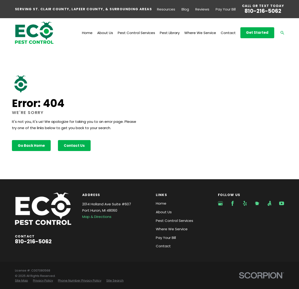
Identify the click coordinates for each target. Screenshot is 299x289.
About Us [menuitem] (105, 32)
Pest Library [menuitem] (170, 32)
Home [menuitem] (87, 32)
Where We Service (172, 229)
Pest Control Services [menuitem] (136, 32)
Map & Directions (96, 216)
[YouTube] (281, 203)
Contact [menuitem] (228, 32)
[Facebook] (232, 203)
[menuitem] (21, 281)
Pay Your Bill (226, 9)
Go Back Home (31, 145)
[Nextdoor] (257, 203)
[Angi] (269, 203)
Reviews (202, 9)
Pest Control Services (174, 220)
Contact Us (74, 145)
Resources (166, 9)
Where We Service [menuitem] (200, 32)
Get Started (257, 32)
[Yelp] (244, 203)
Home (161, 203)
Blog (185, 9)
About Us (164, 212)
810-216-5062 (263, 11)
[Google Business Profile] (220, 203)
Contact (163, 246)
